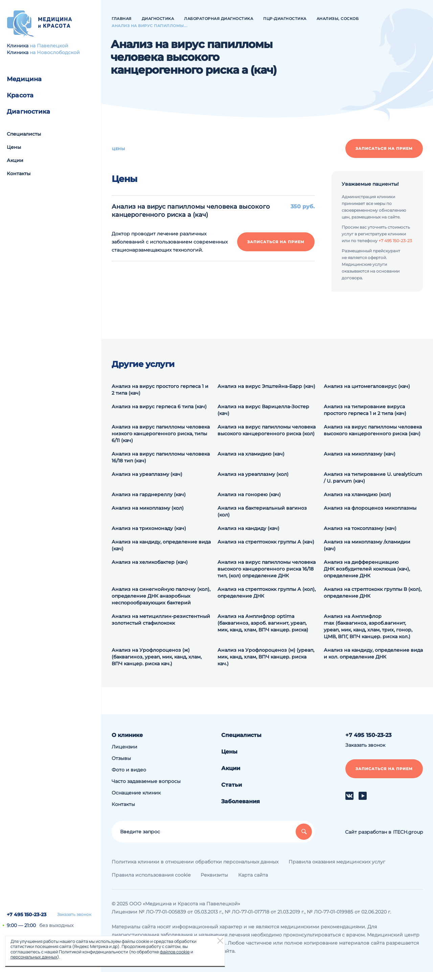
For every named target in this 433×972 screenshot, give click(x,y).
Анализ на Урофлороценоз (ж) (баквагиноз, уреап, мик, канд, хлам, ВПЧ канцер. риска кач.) (157, 657)
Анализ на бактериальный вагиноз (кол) (262, 511)
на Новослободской (55, 52)
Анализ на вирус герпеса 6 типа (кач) (159, 406)
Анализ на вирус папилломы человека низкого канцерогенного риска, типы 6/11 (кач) (161, 433)
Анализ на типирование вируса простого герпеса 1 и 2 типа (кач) (365, 409)
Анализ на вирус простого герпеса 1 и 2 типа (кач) (160, 389)
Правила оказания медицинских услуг (337, 861)
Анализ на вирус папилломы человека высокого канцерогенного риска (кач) (373, 430)
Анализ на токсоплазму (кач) (360, 528)
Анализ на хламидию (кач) (251, 454)
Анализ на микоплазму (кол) (148, 508)
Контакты (18, 173)
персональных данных (33, 957)
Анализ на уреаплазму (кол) (253, 474)
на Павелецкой (49, 46)
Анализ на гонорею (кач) (249, 494)
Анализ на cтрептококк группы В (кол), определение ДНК (372, 592)
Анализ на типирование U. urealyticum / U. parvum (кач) (373, 477)
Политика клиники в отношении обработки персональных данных (195, 861)
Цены (14, 147)
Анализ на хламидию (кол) (357, 494)
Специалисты (24, 134)
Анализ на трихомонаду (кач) (149, 528)
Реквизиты (214, 875)
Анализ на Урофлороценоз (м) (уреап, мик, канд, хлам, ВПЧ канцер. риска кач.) (266, 657)
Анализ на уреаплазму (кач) (147, 474)
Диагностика (28, 112)
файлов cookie (174, 952)
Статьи (231, 785)
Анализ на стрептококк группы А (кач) (266, 542)
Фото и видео (129, 770)
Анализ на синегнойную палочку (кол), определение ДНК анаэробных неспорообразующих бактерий (161, 596)
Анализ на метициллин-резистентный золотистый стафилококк (161, 619)
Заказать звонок (74, 914)
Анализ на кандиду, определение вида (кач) (161, 545)
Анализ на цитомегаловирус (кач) (367, 386)
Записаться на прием (384, 148)
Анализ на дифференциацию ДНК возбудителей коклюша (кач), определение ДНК (367, 569)
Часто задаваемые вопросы (146, 781)
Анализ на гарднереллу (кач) (149, 494)
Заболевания (240, 801)
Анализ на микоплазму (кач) (359, 454)
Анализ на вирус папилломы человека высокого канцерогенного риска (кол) (267, 430)
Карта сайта (253, 875)
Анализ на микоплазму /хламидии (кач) (367, 545)
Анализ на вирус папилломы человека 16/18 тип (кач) (161, 457)
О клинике (127, 735)
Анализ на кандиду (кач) (248, 528)
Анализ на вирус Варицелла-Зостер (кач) (263, 409)
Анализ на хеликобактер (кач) (150, 562)
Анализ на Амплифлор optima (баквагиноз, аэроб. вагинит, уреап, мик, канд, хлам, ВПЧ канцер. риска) (263, 623)
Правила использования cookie (151, 875)
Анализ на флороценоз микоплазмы (370, 508)
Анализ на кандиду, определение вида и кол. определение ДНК (373, 653)
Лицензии (124, 747)
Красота (20, 95)
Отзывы (121, 758)
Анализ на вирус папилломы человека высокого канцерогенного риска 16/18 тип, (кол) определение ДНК (267, 569)
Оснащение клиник (136, 793)
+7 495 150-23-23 (26, 914)
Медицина (24, 79)
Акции (15, 160)
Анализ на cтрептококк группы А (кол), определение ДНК (267, 592)
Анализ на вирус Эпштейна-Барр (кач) (266, 386)
